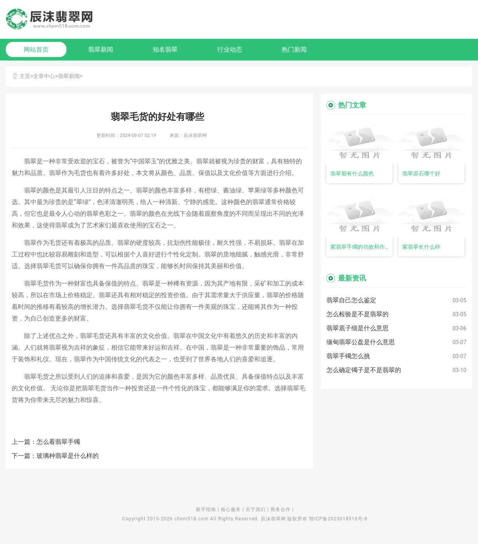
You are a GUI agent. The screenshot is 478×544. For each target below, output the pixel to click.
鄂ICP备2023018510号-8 (338, 518)
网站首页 (36, 49)
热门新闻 (294, 49)
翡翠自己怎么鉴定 (351, 300)
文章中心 (44, 76)
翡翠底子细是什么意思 (357, 328)
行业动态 (229, 49)
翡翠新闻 (100, 49)
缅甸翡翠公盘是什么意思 (360, 342)
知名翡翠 (165, 49)
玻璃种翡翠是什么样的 (68, 455)
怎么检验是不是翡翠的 (357, 314)
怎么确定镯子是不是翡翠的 (363, 370)
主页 (24, 76)
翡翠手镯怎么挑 (348, 356)
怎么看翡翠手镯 (58, 441)
